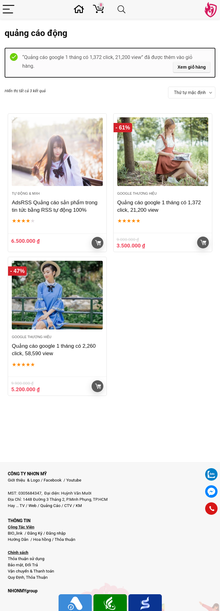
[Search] (123, 9)
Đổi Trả (31, 565)
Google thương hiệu (137, 193)
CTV (68, 505)
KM (79, 505)
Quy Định (16, 577)
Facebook (53, 480)
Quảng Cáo (50, 505)
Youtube (73, 480)
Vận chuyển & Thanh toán (31, 571)
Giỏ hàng (98, 243)
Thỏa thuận (64, 539)
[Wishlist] (80, 9)
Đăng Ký (35, 533)
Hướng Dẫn (18, 539)
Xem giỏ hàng (192, 67)
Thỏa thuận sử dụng (26, 558)
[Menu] (8, 9)
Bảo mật (15, 565)
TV (22, 505)
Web (32, 505)
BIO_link (16, 533)
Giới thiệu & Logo (24, 480)
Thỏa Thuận (36, 577)
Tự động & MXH (26, 193)
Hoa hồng (42, 539)
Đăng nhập (56, 533)
